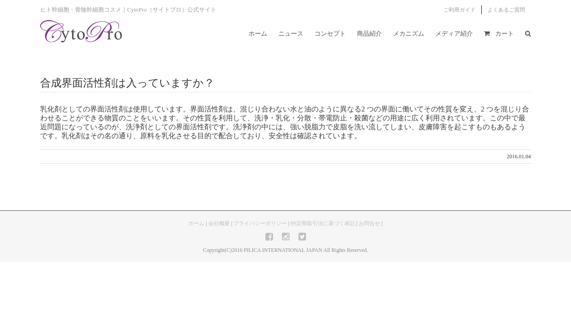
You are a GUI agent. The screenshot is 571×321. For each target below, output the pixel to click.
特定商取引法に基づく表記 (323, 223)
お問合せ (369, 223)
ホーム (196, 223)
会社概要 (219, 223)
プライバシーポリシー (260, 223)
